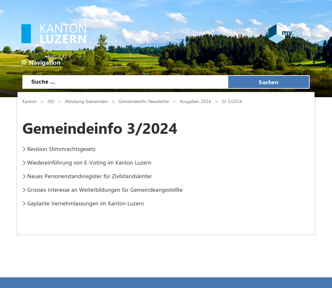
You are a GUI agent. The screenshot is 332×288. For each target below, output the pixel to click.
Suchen (268, 82)
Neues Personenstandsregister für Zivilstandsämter (89, 175)
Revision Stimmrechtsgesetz (61, 148)
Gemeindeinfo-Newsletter (144, 101)
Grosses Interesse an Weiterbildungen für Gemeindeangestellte (105, 189)
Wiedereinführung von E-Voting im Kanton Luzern (89, 162)
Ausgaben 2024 (195, 101)
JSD (50, 101)
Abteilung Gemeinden (86, 101)
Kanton (29, 101)
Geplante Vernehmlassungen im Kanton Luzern (85, 203)
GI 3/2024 (232, 101)
